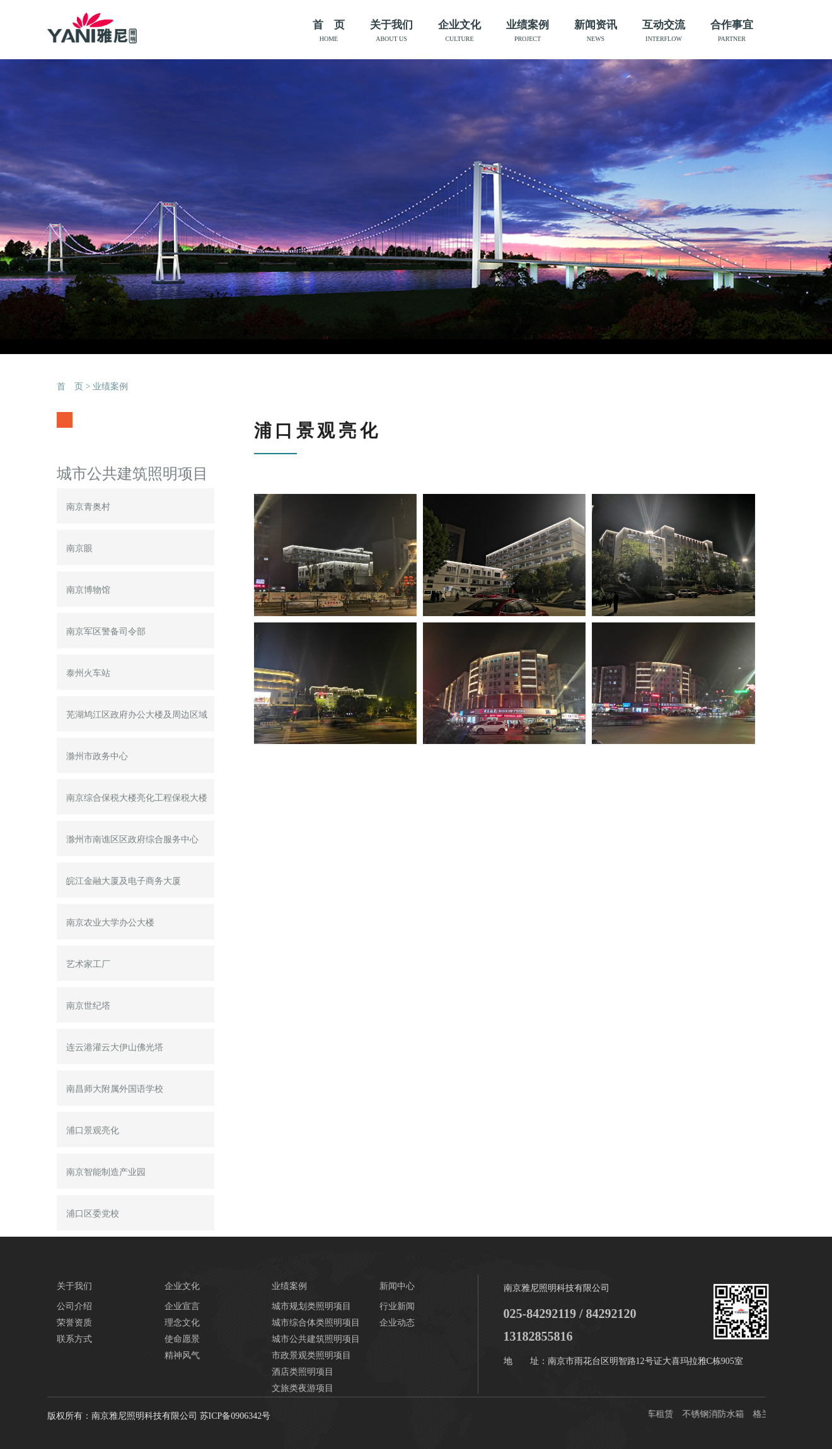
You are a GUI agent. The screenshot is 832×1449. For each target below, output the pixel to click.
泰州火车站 (88, 673)
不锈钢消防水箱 (715, 1414)
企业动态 (397, 1322)
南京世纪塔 (88, 1006)
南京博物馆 (88, 590)
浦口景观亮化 (92, 1130)
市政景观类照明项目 (311, 1355)
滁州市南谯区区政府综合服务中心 (132, 839)
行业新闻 (397, 1306)
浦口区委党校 (92, 1213)
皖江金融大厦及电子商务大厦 (123, 881)
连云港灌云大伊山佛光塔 (114, 1047)
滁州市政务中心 (97, 756)
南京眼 (79, 548)
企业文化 (459, 31)
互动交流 (663, 31)
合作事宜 (731, 31)
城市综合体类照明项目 (316, 1322)
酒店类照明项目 (302, 1372)
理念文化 (182, 1322)
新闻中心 (397, 1286)
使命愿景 (182, 1339)
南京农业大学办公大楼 (110, 922)
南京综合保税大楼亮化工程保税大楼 (136, 798)
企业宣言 (182, 1306)
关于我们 (391, 31)
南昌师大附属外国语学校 (114, 1089)
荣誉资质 (74, 1322)
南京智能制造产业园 (106, 1172)
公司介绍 (74, 1306)
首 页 (329, 31)
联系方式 (74, 1339)
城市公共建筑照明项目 (316, 1339)
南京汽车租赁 (648, 1414)
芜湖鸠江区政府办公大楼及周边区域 (136, 714)
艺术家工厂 (88, 964)
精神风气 (182, 1355)
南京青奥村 (88, 507)
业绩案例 (527, 31)
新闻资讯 (595, 31)
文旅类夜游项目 (302, 1388)
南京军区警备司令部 (106, 631)
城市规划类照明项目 (311, 1306)
